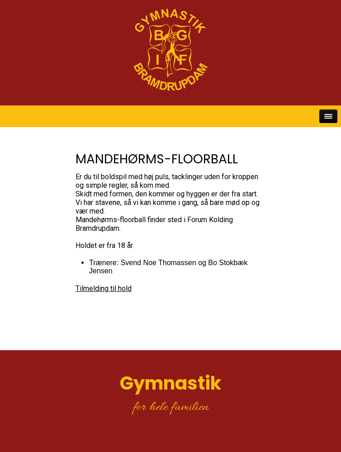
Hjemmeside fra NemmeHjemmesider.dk (170, 438)
